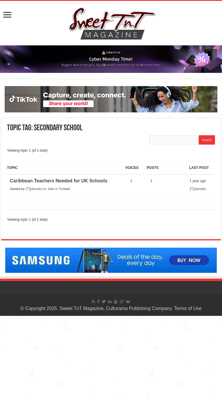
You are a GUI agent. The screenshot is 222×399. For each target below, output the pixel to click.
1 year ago (198, 181)
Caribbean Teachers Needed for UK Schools (58, 180)
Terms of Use (188, 308)
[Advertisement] (111, 357)
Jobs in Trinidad (59, 189)
